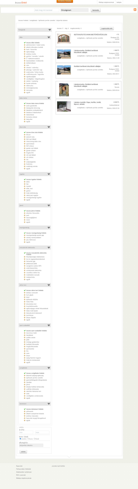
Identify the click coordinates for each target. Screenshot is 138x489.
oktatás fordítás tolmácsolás (35, 387)
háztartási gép (30, 261)
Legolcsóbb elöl (106, 28)
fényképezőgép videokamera (35, 257)
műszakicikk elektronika (27, 247)
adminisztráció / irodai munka (35, 45)
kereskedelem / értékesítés (34, 61)
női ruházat (29, 157)
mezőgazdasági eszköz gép (35, 235)
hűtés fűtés (29, 302)
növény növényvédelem (33, 237)
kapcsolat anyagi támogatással (36, 418)
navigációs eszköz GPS (33, 266)
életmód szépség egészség (34, 375)
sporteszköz (30, 349)
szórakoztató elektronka (33, 270)
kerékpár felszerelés (32, 344)
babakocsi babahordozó (33, 112)
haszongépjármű (31, 217)
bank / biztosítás (31, 49)
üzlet (27, 393)
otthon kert (23, 285)
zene (27, 353)
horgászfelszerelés (32, 346)
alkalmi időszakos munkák (34, 47)
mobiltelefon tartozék (32, 275)
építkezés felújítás (32, 299)
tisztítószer (29, 315)
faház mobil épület (32, 311)
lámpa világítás (31, 317)
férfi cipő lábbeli (31, 139)
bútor (27, 297)
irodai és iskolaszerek (33, 360)
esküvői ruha (30, 137)
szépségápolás (31, 162)
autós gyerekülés (31, 106)
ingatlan (22, 174)
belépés (119, 2)
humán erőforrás (31, 83)
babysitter (29, 119)
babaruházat (30, 115)
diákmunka (29, 85)
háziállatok (29, 335)
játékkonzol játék (31, 263)
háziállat (28, 382)
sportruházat (30, 144)
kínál (37, 439)
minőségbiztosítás (32, 88)
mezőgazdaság (24, 227)
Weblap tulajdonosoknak (106, 2)
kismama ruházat (31, 117)
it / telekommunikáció (33, 58)
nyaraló (28, 186)
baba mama (23, 98)
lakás (28, 182)
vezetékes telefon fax (33, 272)
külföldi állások (31, 63)
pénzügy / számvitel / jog (34, 70)
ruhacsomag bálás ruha (33, 141)
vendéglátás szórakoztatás (34, 396)
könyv (28, 355)
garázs (28, 191)
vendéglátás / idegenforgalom (35, 79)
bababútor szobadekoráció (34, 110)
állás (21, 37)
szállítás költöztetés (32, 389)
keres (31, 439)
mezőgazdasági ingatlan (33, 197)
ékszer (28, 134)
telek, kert (29, 188)
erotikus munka (31, 54)
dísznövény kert (31, 304)
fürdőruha (29, 164)
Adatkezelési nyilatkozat (23, 472)
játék (27, 340)
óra (27, 159)
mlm (27, 65)
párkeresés (29, 411)
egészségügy (30, 52)
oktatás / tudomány (32, 67)
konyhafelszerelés (32, 306)
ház (27, 184)
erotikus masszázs (32, 416)
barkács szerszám (32, 293)
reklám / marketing (32, 81)
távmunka (29, 90)
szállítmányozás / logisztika (35, 74)
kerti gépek (29, 295)
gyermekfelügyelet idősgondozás (36, 380)
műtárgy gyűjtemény (32, 342)
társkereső (23, 404)
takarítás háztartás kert (33, 391)
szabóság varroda (31, 166)
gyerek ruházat (31, 150)
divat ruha (23, 127)
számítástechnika (31, 268)
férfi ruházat (30, 146)
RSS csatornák (21, 475)
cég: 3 (67, 28)
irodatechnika (30, 277)
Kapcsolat (19, 466)
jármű (21, 205)
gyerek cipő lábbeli (32, 148)
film (27, 351)
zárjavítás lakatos (61, 20)
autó (27, 215)
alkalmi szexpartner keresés (35, 413)
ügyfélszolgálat (31, 76)
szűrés (23, 451)
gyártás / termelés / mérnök (35, 56)
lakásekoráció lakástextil (34, 313)
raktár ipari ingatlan (32, 195)
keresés (96, 10)
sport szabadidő (25, 325)
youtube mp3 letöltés (58, 466)
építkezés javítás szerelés (47, 20)
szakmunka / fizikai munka (34, 72)
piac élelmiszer (31, 240)
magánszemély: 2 (75, 28)
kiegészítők (30, 153)
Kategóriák (22, 30)
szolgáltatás (33, 20)
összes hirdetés (23, 20)
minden (24, 439)
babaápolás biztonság (33, 108)
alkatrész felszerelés (32, 213)
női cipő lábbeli (31, 155)
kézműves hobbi (31, 333)
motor (28, 220)
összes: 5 (60, 28)
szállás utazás (30, 337)
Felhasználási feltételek (23, 469)
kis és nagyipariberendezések (35, 259)
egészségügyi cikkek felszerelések (37, 308)
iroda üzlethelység (32, 193)
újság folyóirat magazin (33, 358)
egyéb (28, 92)
